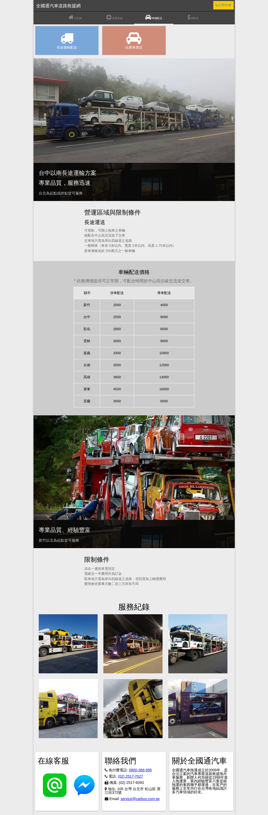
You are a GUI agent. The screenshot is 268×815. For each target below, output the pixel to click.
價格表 (193, 17)
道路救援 (114, 17)
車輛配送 (153, 17)
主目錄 (75, 17)
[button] (68, 643)
